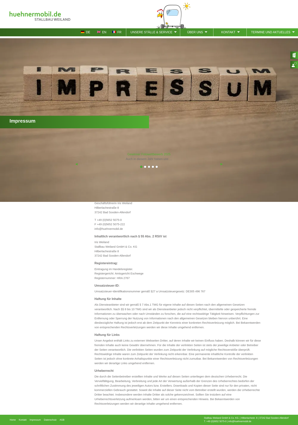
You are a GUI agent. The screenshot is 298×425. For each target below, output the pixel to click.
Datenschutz (50, 420)
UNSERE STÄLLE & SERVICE (151, 32)
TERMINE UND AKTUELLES (270, 32)
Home (13, 420)
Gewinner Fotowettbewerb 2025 (149, 154)
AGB (62, 420)
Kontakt (23, 420)
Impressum (35, 420)
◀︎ (76, 163)
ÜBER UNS (195, 32)
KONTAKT (228, 32)
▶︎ (221, 163)
